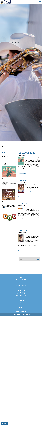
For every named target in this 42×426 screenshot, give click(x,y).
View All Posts (5, 152)
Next (38, 259)
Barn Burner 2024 (22, 180)
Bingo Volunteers (22, 203)
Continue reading (22, 173)
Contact (21, 307)
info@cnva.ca (22, 280)
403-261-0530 (22, 279)
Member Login (21, 311)
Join (21, 303)
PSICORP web (27, 314)
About (21, 302)
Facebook (21, 283)
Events (21, 305)
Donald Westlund (22, 230)
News (21, 306)
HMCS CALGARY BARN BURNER (26, 153)
